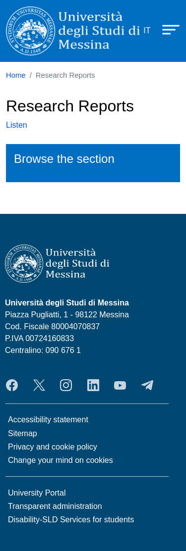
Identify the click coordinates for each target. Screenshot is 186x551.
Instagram (66, 385)
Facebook (12, 385)
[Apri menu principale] (166, 28)
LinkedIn (93, 385)
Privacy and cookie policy (52, 447)
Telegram (147, 385)
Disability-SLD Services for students (71, 519)
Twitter (39, 385)
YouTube (120, 385)
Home (16, 75)
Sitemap (22, 433)
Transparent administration (55, 506)
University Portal (36, 493)
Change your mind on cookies (60, 460)
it (146, 30)
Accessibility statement (48, 419)
